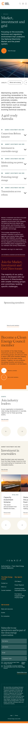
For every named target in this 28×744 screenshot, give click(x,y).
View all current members (13, 326)
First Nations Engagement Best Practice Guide (20, 595)
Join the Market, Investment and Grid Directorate (13, 255)
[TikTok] (20, 560)
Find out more (7, 513)
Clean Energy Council (13, 718)
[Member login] (23, 3)
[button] (6, 431)
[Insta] (9, 560)
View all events (4, 420)
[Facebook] (7, 560)
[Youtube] (17, 560)
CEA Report (18, 581)
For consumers (5, 616)
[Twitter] (14, 560)
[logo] (5, 3)
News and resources (7, 609)
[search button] (20, 3)
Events (3, 612)
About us (3, 587)
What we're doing (15, 82)
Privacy (16, 715)
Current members (6, 590)
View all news (4, 470)
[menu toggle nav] (26, 3)
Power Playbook (19, 585)
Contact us (4, 583)
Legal (11, 715)
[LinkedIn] (12, 560)
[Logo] (14, 549)
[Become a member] (10, 370)
